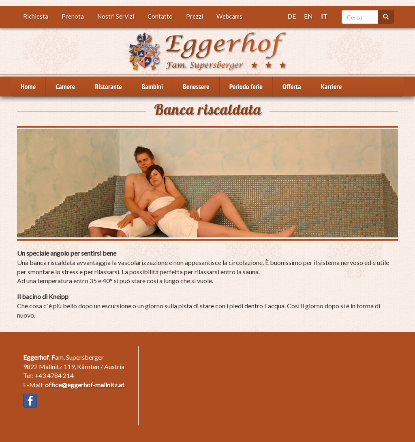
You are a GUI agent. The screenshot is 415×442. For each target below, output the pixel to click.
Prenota (73, 16)
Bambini (152, 86)
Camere (65, 86)
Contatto (160, 16)
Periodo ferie (246, 86)
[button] (207, 183)
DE (291, 16)
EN (308, 16)
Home (28, 86)
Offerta (291, 86)
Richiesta (35, 16)
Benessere (196, 86)
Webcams (229, 16)
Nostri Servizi (115, 16)
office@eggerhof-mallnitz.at (84, 385)
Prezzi (194, 16)
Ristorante (108, 86)
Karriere (331, 86)
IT (324, 16)
